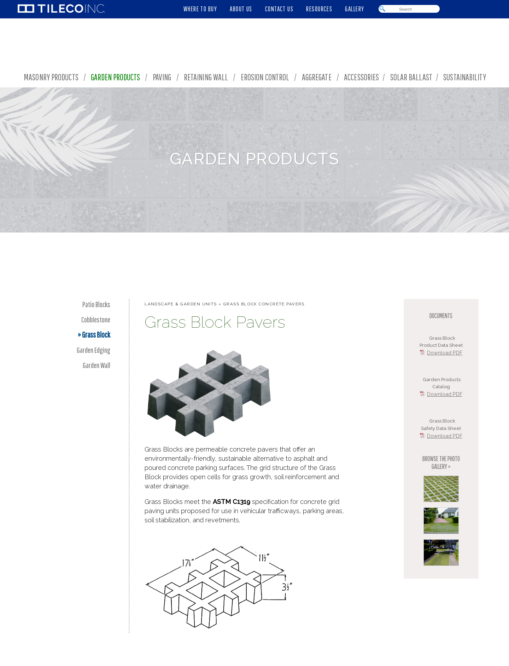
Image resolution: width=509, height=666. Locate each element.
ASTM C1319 (231, 501)
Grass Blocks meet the (179, 501)
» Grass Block (94, 334)
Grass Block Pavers (215, 322)
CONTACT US (279, 9)
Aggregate (317, 77)
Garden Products (115, 77)
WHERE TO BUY (200, 9)
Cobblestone (95, 319)
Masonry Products (51, 77)
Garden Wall (96, 365)
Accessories (361, 77)
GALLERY (354, 9)
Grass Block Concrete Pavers (264, 304)
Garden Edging (93, 349)
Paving (162, 77)
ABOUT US (241, 9)
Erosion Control (265, 77)
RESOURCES (319, 9)
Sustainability (466, 77)
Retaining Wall (206, 77)
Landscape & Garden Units (181, 304)
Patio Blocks (96, 304)
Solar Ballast (411, 77)
